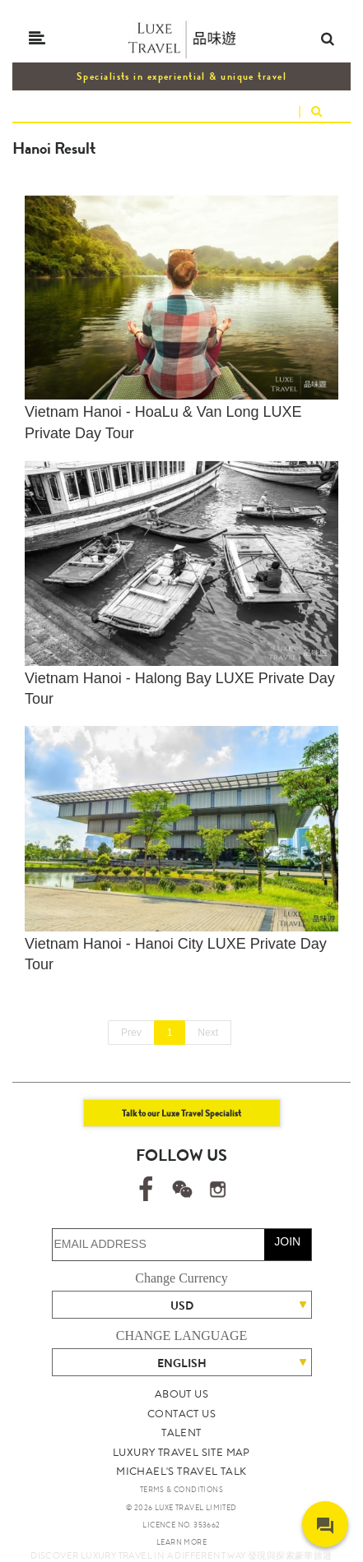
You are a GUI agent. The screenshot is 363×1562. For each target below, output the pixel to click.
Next (208, 1032)
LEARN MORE (181, 1542)
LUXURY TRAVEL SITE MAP (181, 1452)
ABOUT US (181, 1394)
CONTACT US (181, 1413)
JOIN (287, 1241)
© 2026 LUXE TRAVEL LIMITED (181, 1508)
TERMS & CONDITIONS (181, 1490)
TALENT (181, 1432)
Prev (131, 1032)
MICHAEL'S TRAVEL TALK (181, 1471)
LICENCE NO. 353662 (181, 1525)
